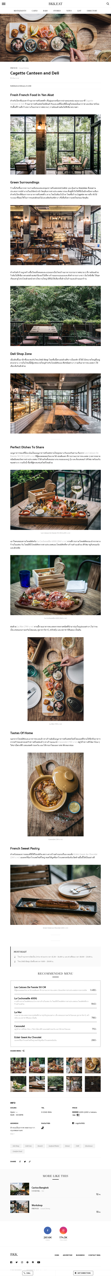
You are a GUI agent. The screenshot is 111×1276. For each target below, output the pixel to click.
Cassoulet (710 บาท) (68, 742)
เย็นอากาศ (14, 78)
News (69, 11)
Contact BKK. (94, 1255)
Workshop (37, 1205)
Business (80, 1255)
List (79, 11)
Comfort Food (17, 1151)
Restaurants (20, 11)
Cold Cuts (28, 1146)
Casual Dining (24, 68)
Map (11, 1133)
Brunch (40, 1146)
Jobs (57, 1255)
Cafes (34, 11)
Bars (45, 11)
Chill (77, 1146)
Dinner (67, 1146)
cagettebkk (80, 1123)
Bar (43, 1191)
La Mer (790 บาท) (25, 626)
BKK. (14, 1254)
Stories (57, 11)
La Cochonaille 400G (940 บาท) (52, 541)
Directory (92, 11)
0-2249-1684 (46, 1112)
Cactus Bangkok (40, 1188)
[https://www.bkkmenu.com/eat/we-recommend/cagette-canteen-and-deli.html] (30, 1161)
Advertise (67, 1255)
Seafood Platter (54, 1146)
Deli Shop (16, 1146)
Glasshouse (89, 1146)
